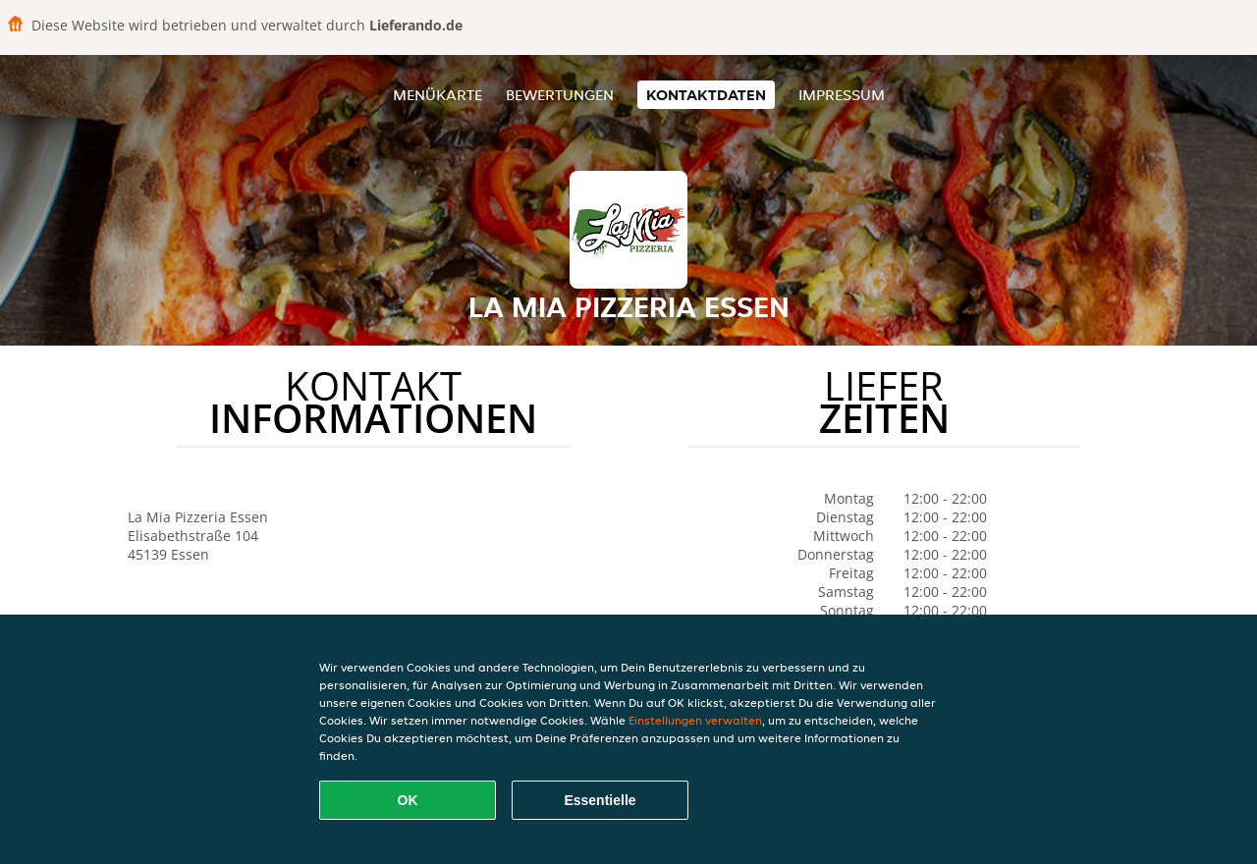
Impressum (841, 94)
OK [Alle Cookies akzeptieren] (408, 800)
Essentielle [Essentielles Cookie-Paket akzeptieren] (599, 800)
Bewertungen (560, 94)
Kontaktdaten (706, 94)
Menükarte (437, 94)
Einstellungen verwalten (695, 720)
